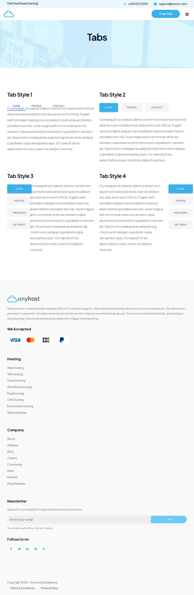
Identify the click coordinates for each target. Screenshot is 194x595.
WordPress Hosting (19, 387)
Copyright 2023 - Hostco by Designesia (32, 582)
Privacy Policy (49, 588)
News (10, 470)
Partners (12, 477)
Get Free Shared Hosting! (22, 3)
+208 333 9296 (136, 3)
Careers (12, 458)
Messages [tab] (19, 212)
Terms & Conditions (22, 588)
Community (15, 464)
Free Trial (165, 13)
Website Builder (17, 412)
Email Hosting (15, 393)
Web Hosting (15, 367)
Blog (10, 451)
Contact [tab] (157, 107)
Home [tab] (108, 107)
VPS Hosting (15, 374)
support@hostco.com (170, 3)
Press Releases (16, 483)
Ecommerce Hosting (20, 406)
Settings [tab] (19, 224)
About (11, 438)
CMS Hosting (15, 399)
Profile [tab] (132, 107)
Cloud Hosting (16, 380)
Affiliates (12, 445)
